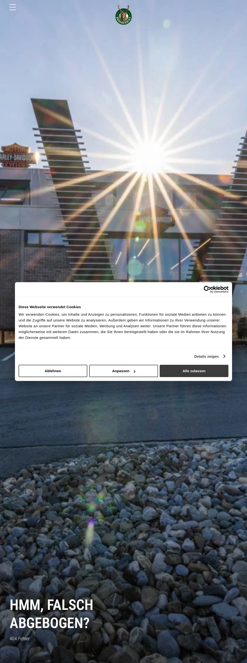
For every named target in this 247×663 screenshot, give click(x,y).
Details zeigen (206, 356)
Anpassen (123, 371)
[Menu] (12, 7)
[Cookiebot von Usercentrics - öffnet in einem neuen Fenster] (207, 289)
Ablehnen (53, 371)
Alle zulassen (194, 371)
